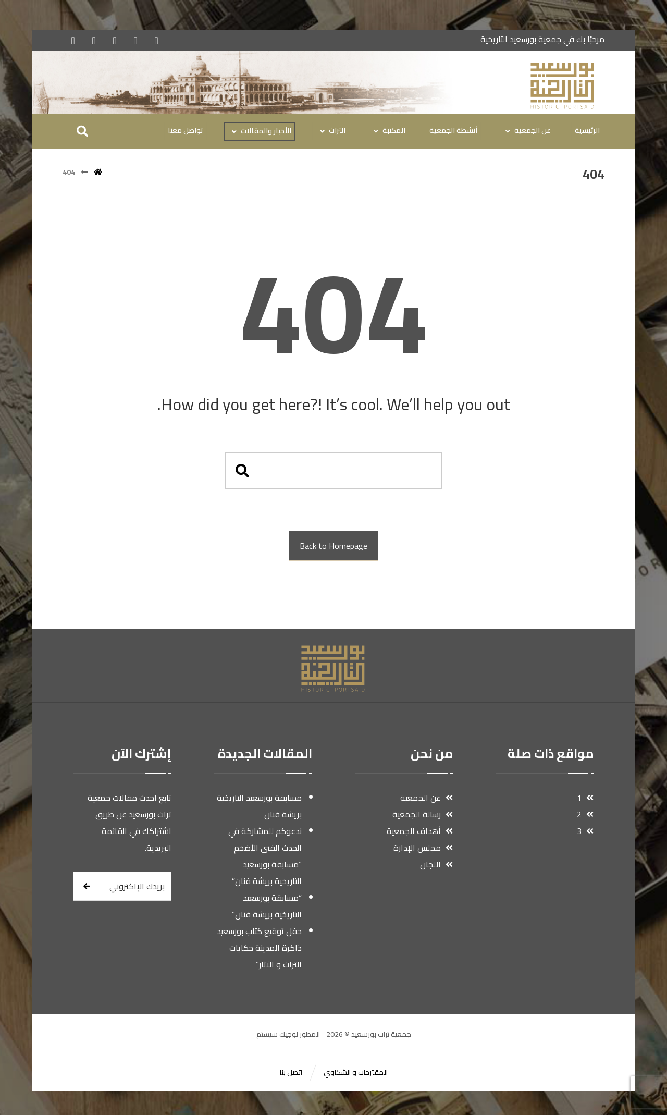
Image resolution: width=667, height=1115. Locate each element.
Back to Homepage (333, 546)
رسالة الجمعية (422, 815)
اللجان (436, 865)
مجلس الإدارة (423, 848)
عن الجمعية (426, 798)
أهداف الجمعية (419, 831)
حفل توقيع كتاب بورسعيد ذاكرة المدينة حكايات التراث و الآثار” (259, 948)
